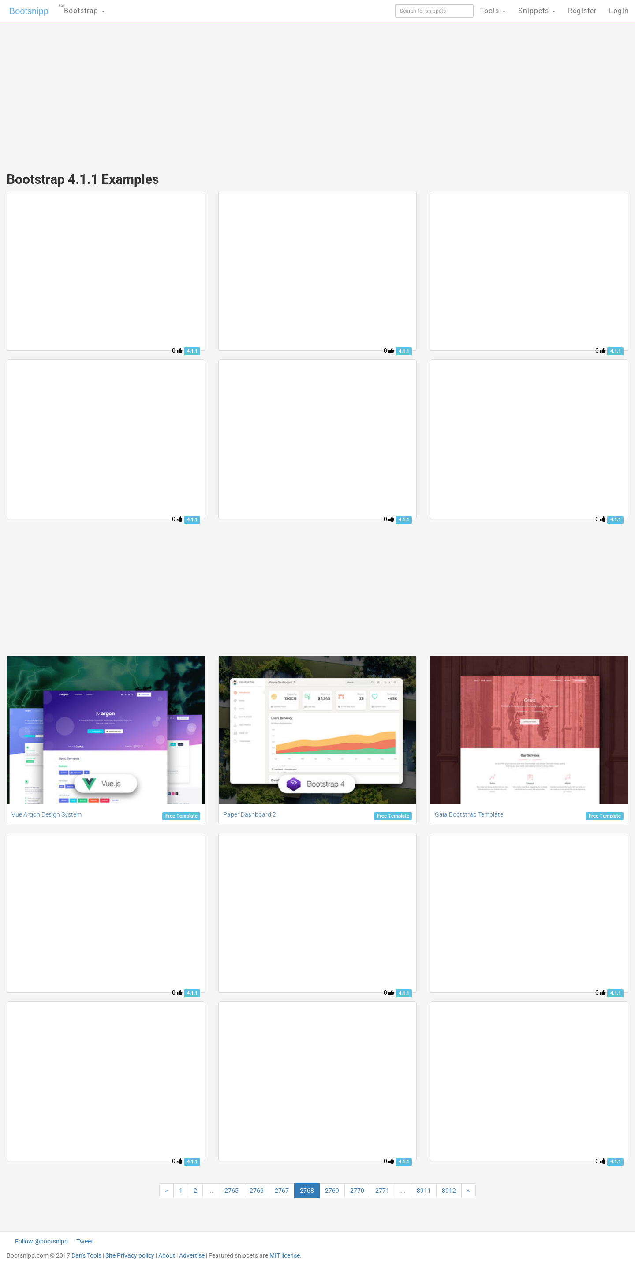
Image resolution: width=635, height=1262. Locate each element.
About (166, 1255)
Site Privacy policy (129, 1255)
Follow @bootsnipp (41, 1241)
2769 (332, 1190)
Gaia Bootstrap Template (469, 814)
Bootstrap (82, 8)
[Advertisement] (251, 92)
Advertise (192, 1255)
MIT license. (285, 1255)
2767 (282, 1190)
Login (619, 11)
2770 (357, 1190)
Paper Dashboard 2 (249, 814)
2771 (382, 1190)
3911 (424, 1190)
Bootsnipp (29, 11)
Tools (493, 11)
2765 (231, 1190)
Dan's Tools (86, 1255)
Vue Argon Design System (46, 814)
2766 (257, 1190)
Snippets (537, 11)
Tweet (84, 1241)
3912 (449, 1190)
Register (582, 11)
